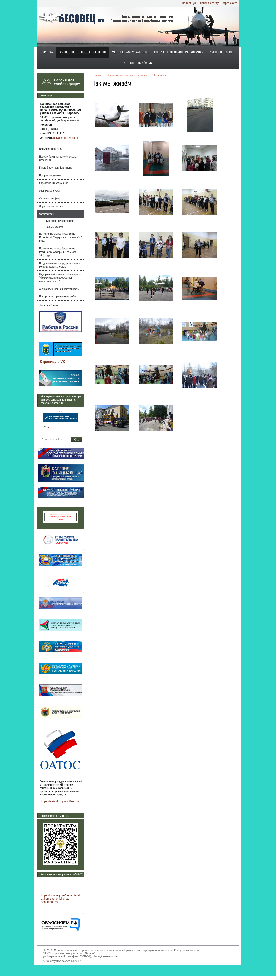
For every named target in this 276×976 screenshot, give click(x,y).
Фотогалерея (46, 214)
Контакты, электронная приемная (178, 52)
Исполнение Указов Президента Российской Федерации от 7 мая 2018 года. (57, 252)
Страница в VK (52, 362)
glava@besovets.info (66, 137)
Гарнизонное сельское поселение (83, 52)
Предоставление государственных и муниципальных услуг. (59, 265)
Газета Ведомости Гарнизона (55, 167)
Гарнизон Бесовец (221, 52)
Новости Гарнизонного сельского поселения (57, 158)
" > (60, 416)
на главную (189, 3)
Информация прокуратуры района (58, 296)
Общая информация (50, 149)
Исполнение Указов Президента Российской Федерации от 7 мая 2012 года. (60, 237)
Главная (47, 52)
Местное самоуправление (130, 52)
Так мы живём (54, 227)
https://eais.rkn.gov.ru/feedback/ (62, 801)
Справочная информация (53, 183)
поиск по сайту (209, 3)
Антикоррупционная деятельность (59, 289)
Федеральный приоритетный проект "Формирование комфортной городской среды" (60, 278)
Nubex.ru (76, 961)
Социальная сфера (49, 198)
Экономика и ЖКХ (49, 191)
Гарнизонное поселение (60, 221)
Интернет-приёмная (138, 63)
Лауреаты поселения (51, 206)
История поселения (50, 175)
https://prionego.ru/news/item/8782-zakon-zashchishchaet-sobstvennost (64, 899)
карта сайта (229, 3)
